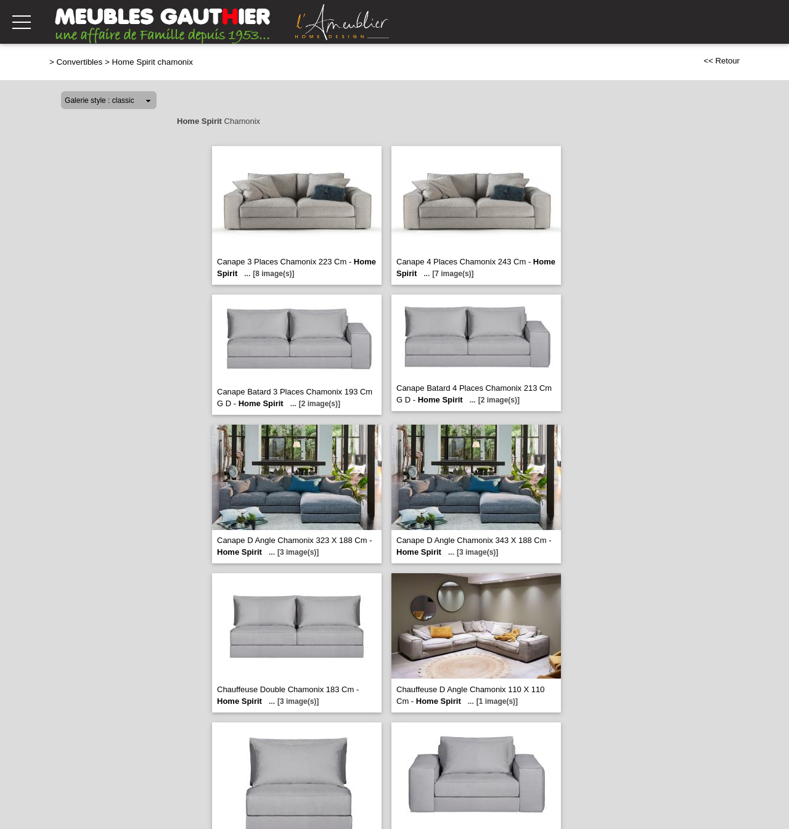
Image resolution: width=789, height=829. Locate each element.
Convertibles (80, 62)
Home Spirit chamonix (152, 62)
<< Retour (721, 60)
